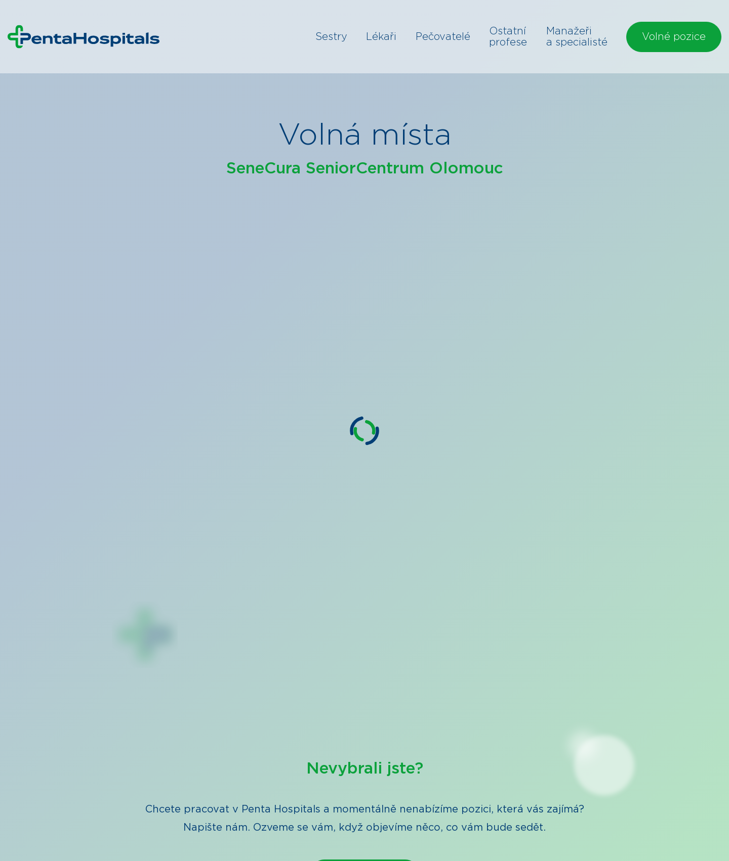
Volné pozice (674, 37)
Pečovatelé (443, 37)
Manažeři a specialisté (577, 37)
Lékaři (381, 37)
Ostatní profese (508, 37)
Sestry (331, 37)
